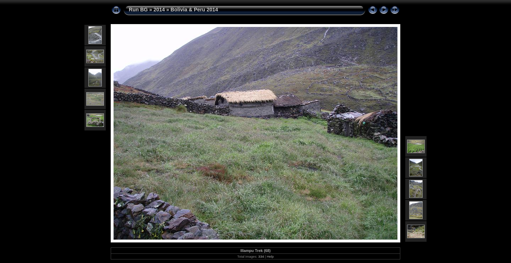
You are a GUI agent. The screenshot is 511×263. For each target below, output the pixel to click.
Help (270, 256)
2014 (159, 9)
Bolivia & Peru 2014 (194, 9)
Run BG (138, 9)
